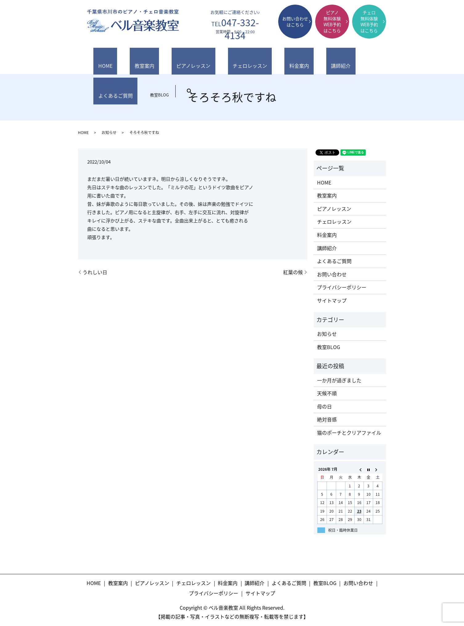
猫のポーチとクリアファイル (349, 432)
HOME (99, 59)
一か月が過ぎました (339, 380)
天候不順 (327, 393)
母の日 (324, 406)
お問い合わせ (332, 274)
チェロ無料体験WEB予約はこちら (369, 21)
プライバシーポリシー (341, 287)
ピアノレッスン (160, 59)
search (364, 56)
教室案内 (126, 59)
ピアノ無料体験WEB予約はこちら (332, 21)
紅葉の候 (293, 272)
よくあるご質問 (299, 59)
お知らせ (109, 132)
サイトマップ (332, 300)
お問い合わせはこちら (295, 21)
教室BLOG (334, 59)
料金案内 (235, 59)
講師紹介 (264, 59)
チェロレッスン (201, 59)
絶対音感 (327, 419)
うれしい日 (95, 272)
